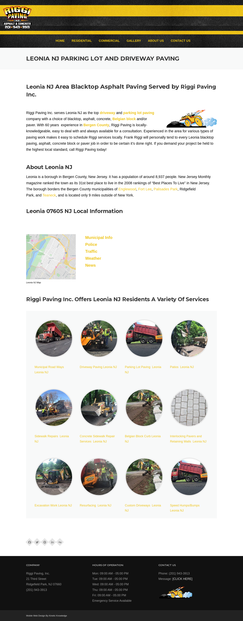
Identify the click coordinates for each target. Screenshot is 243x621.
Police (91, 244)
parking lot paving (138, 113)
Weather (93, 258)
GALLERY (134, 40)
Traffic (91, 251)
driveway (107, 113)
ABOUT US (156, 40)
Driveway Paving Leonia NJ (98, 367)
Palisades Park (166, 189)
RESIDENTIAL (82, 40)
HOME (60, 40)
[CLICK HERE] (182, 579)
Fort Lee (145, 189)
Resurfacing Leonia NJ (95, 505)
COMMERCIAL (109, 40)
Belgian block (124, 119)
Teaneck (49, 195)
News (90, 265)
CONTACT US (181, 40)
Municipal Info (98, 237)
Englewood (127, 189)
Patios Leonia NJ (182, 367)
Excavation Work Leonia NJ (53, 505)
